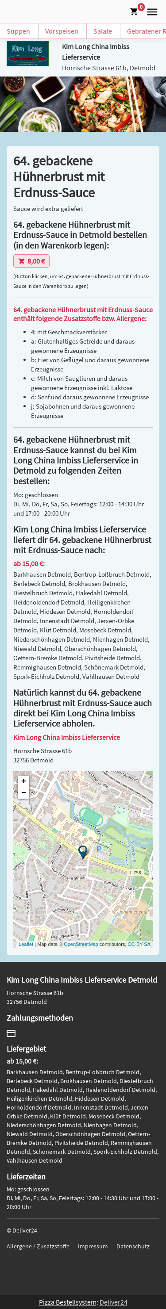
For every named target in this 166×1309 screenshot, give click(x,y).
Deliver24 (113, 1302)
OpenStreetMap (81, 944)
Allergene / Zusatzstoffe (38, 1246)
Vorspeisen (61, 31)
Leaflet (26, 944)
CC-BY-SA (139, 944)
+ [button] (23, 781)
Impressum (93, 1246)
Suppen (18, 31)
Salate (102, 31)
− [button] (23, 793)
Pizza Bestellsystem (68, 1302)
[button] (150, 10)
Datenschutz (133, 1246)
